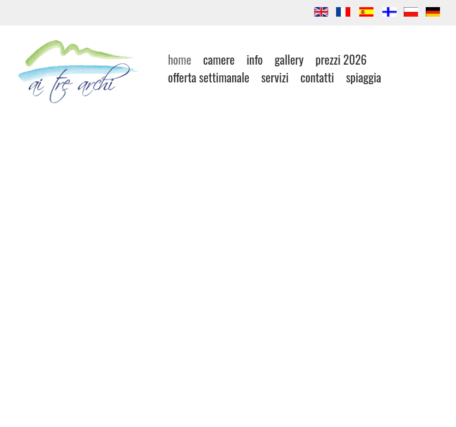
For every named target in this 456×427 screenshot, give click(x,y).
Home (179, 59)
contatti (317, 77)
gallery (288, 59)
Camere (219, 59)
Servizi (275, 77)
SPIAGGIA (363, 77)
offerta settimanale (208, 77)
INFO (254, 59)
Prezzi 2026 (340, 59)
